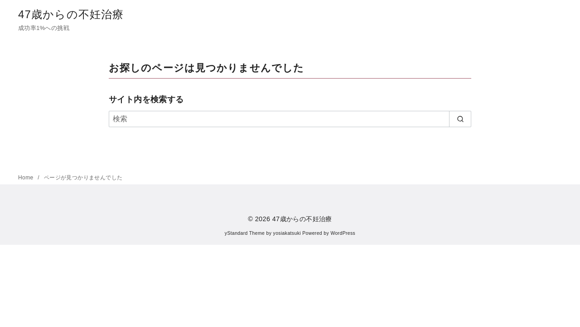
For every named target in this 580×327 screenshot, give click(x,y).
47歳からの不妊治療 (71, 14)
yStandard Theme (245, 233)
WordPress (342, 233)
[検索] (290, 119)
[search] (460, 119)
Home (26, 177)
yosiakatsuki (287, 233)
